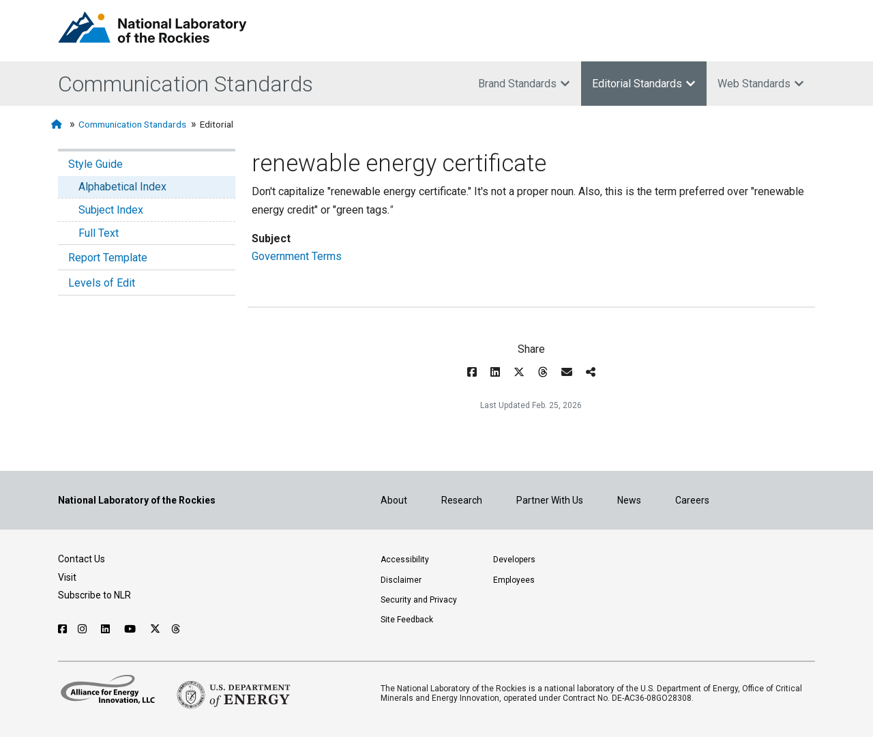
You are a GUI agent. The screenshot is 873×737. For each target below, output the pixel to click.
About (394, 500)
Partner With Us (549, 500)
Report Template (107, 257)
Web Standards (760, 83)
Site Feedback (407, 619)
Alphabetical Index (122, 186)
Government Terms (297, 256)
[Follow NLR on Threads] (176, 629)
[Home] (58, 124)
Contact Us (81, 558)
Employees (514, 580)
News (629, 500)
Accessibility (405, 559)
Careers (692, 500)
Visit (67, 577)
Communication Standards (185, 84)
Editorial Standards (644, 83)
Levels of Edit (101, 282)
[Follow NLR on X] (155, 629)
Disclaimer (401, 580)
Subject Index (110, 209)
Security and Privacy (419, 600)
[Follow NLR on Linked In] (107, 629)
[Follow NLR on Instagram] (84, 629)
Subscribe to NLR (94, 595)
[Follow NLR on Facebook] (62, 629)
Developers (514, 559)
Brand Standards (524, 83)
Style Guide (95, 164)
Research (461, 500)
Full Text (98, 233)
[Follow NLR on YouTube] (131, 629)
